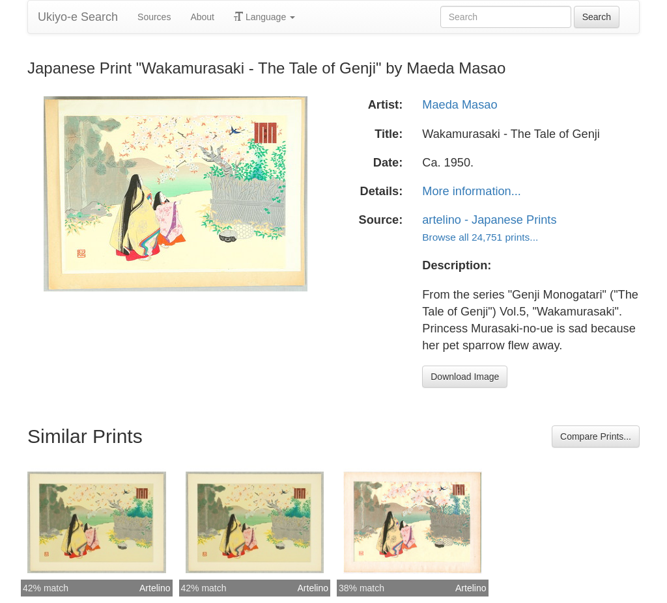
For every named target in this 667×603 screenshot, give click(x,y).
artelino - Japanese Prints (489, 219)
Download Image (465, 376)
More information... (471, 191)
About (202, 17)
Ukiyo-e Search (78, 16)
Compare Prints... (595, 436)
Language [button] (264, 17)
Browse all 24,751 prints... (480, 237)
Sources (154, 17)
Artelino (154, 588)
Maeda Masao (459, 104)
